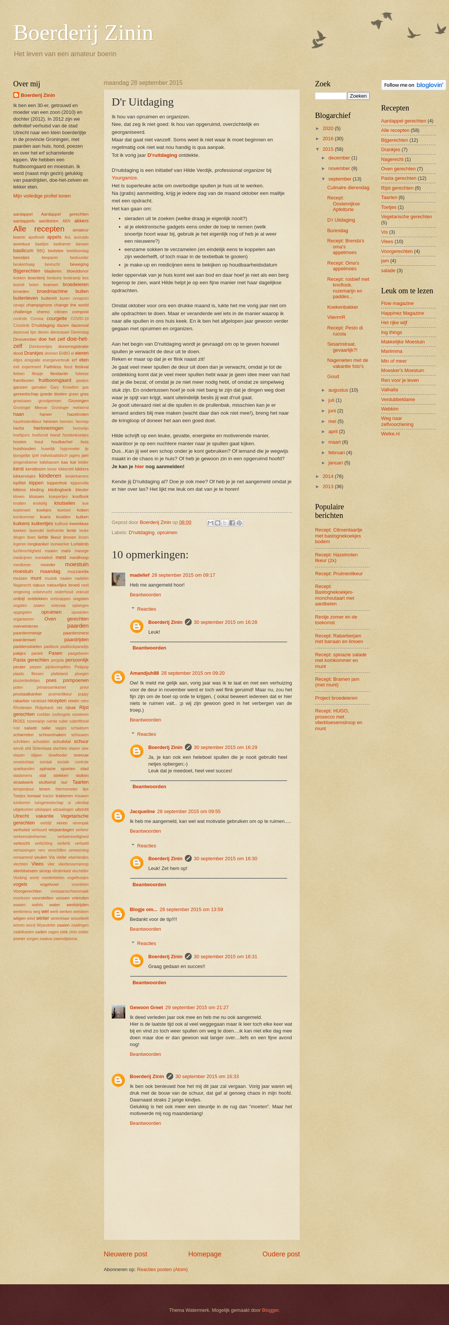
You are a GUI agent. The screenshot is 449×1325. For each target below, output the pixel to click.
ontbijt (19, 598)
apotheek (36, 237)
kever (52, 469)
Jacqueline (142, 811)
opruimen (167, 532)
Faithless (52, 367)
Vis (52, 857)
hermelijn (81, 428)
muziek (51, 578)
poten (18, 687)
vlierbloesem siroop (32, 871)
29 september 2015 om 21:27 (197, 1007)
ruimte (51, 721)
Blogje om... (143, 909)
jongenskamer (25, 462)
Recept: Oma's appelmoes (343, 265)
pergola (57, 660)
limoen (69, 537)
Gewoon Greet (146, 1007)
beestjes (21, 257)
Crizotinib (21, 325)
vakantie (45, 816)
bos (85, 278)
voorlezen (21, 898)
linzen (83, 537)
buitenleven (25, 298)
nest (85, 585)
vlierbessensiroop (73, 864)
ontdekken (38, 598)
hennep (82, 422)
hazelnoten (78, 414)
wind (31, 918)
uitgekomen (23, 809)
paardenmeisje (27, 633)
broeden (21, 291)
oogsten (81, 598)
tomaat (34, 795)
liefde (43, 537)
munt (36, 578)
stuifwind (47, 782)
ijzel (35, 455)
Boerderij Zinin (83, 32)
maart (335, 442)
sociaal (46, 762)
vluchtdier (80, 871)
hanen (46, 414)
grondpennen (50, 401)
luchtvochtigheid (27, 551)
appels (54, 237)
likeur (56, 537)
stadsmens (22, 776)
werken (66, 912)
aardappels (24, 221)
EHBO (64, 353)
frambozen (23, 380)
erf (74, 360)
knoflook (80, 496)
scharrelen (23, 734)
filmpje (37, 374)
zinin (73, 932)
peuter (19, 667)
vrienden (80, 898)
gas (85, 387)
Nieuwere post (125, 1254)
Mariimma (392, 351)
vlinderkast (61, 871)
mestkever (22, 565)
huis (85, 442)
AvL (68, 237)
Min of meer (394, 361)
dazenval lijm (24, 332)
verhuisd (21, 829)
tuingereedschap (49, 803)
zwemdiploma (65, 939)
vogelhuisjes (78, 878)
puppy (83, 694)
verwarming (79, 850)
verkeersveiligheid (73, 837)
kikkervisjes (24, 476)
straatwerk (23, 782)
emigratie (32, 360)
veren (62, 823)
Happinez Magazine (402, 313)
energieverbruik (56, 360)
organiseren (23, 619)
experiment (31, 367)
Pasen (56, 653)
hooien (19, 442)
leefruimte (55, 530)
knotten (19, 503)
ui (69, 803)
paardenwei (24, 639)
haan (18, 414)
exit (16, 367)
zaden (41, 932)
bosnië (19, 285)
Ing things (391, 332)
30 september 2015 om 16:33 (207, 1076)
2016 (329, 138)
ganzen (20, 387)
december (339, 158)
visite (61, 857)
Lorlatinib (80, 544)
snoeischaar (23, 762)
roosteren (80, 714)
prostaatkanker (27, 694)
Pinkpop (82, 667)
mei (332, 421)
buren (65, 298)
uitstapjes (43, 809)
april (333, 431)
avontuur (21, 244)
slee (85, 748)
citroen (61, 311)
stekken (60, 775)
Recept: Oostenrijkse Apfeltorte (343, 203)
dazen (63, 325)
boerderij (36, 278)
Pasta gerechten (31, 660)
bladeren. (54, 271)
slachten (60, 748)
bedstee (55, 250)
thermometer (66, 789)
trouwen (82, 796)
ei (72, 353)
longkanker (38, 544)
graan (73, 394)
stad (84, 768)
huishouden (24, 448)
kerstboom (35, 469)
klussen (36, 496)
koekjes (44, 510)
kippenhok (57, 483)
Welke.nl (390, 434)
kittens (19, 489)
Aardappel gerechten (65, 214)
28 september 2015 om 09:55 (189, 811)
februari (337, 452)
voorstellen (43, 898)
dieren (43, 332)
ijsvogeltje (21, 455)
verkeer (82, 830)
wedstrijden (77, 904)
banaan (82, 244)
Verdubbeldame (398, 399)
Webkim (389, 409)
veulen (40, 857)
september (340, 179)
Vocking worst (26, 878)
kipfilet (19, 483)
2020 (329, 128)
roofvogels (61, 714)
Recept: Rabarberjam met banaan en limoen (339, 638)
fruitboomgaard (54, 380)
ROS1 (19, 721)
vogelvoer (49, 884)
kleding (37, 489)
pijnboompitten (58, 667)
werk (54, 912)
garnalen (38, 387)
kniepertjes (58, 497)
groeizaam (22, 401)
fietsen (19, 374)
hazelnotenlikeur (27, 422)
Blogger (270, 1310)
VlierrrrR (336, 317)
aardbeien (48, 221)
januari (336, 463)
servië (18, 748)
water (54, 904)
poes (51, 680)
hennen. (67, 422)
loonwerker (60, 544)
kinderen (50, 475)
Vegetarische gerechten (406, 216)
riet (59, 708)
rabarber (21, 700)
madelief (139, 575)
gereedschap (25, 394)
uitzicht (82, 809)
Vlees (37, 864)
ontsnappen (60, 599)
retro (85, 701)
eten (84, 360)
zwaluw (46, 939)
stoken (82, 775)
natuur (39, 585)
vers (41, 850)
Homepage (204, 1254)
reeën (73, 700)
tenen (44, 789)
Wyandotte (46, 925)
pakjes (19, 653)
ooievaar (58, 606)
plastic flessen (28, 674)
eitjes (17, 360)
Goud (333, 376)
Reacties (146, 609)
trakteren (64, 795)
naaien (66, 578)
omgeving (21, 592)
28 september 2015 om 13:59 (191, 909)
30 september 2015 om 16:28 (225, 622)
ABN (66, 221)
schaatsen (80, 728)
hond (55, 435)
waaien (19, 905)
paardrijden (77, 639)
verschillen (57, 850)
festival (82, 367)
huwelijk (48, 449)
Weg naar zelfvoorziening (397, 421)
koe (85, 503)
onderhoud (64, 592)
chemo (43, 311)
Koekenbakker (342, 307)
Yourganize (124, 178)
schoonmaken (52, 734)
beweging (79, 264)
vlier (51, 864)
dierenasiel (59, 332)
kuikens (21, 523)
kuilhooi (61, 524)
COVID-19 (80, 319)
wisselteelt (80, 918)
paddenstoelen (27, 646)
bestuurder (79, 258)
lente (71, 530)
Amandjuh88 (144, 673)
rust (16, 728)
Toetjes (19, 796)
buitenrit (49, 298)
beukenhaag (24, 264)
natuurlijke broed (63, 585)
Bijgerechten (26, 271)
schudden (41, 742)
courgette (57, 318)
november (339, 168)
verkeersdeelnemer (29, 837)
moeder (48, 564)
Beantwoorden (145, 594)
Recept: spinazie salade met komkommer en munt (341, 660)
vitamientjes (78, 857)
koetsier (64, 510)
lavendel (36, 530)
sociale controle (73, 762)
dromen (51, 353)
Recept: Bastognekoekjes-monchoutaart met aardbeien (334, 595)
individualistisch (54, 455)
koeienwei (22, 510)
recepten (57, 700)
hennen (50, 421)
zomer (19, 938)
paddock (51, 647)
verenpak (81, 823)
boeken (19, 278)
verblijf (46, 823)
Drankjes (33, 353)
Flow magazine (397, 303)
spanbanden (24, 769)
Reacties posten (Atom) (162, 1269)
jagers (74, 455)
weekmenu (22, 912)
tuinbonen (21, 803)
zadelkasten (23, 932)
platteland (59, 674)
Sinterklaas (42, 748)
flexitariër (59, 373)
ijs (87, 449)
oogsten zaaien (29, 606)
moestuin (77, 564)
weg (36, 912)
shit (28, 748)
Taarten (80, 782)
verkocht (21, 843)
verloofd (82, 843)
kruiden (63, 517)
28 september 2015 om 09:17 (183, 575)
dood (18, 353)
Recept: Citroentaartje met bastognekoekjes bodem (338, 535)
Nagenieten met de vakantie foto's (347, 363)
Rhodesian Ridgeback (33, 708)
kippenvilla (80, 483)
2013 (329, 486)
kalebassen (49, 462)
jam (85, 455)
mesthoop (79, 557)
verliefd (63, 843)
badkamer (62, 244)
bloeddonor (78, 271)
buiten (82, 291)
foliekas (82, 374)
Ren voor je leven (400, 380)
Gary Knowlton (65, 387)
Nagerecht (22, 585)
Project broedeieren (336, 698)
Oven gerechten (67, 619)
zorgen (32, 939)
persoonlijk (77, 660)
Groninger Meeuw (30, 408)
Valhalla (389, 389)
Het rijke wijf (394, 322)
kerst (18, 469)
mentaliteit (43, 558)
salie (46, 728)
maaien (51, 551)
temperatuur (23, 789)
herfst (18, 428)
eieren (82, 353)
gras (84, 394)
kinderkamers (77, 476)
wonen (19, 925)
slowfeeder (57, 755)
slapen (74, 748)
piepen (36, 667)
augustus (338, 390)
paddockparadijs (74, 647)
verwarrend (23, 857)
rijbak (70, 707)
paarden (78, 625)
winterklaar (60, 918)
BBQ (41, 251)
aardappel (23, 214)
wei (45, 911)
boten (34, 285)
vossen (63, 898)
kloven (19, 497)
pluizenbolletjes (26, 681)
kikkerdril (66, 469)
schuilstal (62, 741)
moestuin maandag (36, 571)
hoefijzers (21, 435)
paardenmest (76, 633)
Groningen (78, 400)
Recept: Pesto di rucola (345, 330)
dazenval (80, 325)
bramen (50, 284)
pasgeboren (78, 653)
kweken (19, 530)
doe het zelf (51, 339)
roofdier (43, 714)
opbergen (80, 606)
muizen (20, 578)
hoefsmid (40, 435)
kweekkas (79, 523)
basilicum (23, 250)
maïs (66, 550)
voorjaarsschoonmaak (70, 891)
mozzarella (78, 571)
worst (30, 925)
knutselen (64, 503)
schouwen (80, 735)
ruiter (63, 721)
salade (30, 728)
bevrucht (52, 264)
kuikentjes (42, 523)
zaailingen (80, 925)
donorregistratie (73, 346)
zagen (53, 932)
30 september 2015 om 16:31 (225, 956)
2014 (329, 476)
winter (42, 918)
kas (64, 462)
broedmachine (52, 291)
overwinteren (25, 626)
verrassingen (24, 850)
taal (64, 782)
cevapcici (81, 298)
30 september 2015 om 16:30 (225, 858)
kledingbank (59, 489)
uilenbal (82, 803)
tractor (48, 796)
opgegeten (22, 612)
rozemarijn (36, 721)
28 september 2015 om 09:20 (192, 673)
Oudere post (281, 1254)
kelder (83, 462)
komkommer (24, 517)
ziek (64, 932)
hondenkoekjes (76, 435)
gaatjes (82, 380)
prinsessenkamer (51, 687)
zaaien (63, 925)
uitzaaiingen (63, 809)
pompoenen (76, 680)
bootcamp (71, 278)
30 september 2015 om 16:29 (225, 747)
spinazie (47, 768)
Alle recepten (39, 228)
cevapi (19, 305)
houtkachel (61, 442)
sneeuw (81, 755)
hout (39, 442)
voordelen (80, 884)
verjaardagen (61, 829)
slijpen (36, 755)
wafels (37, 905)
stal (42, 775)
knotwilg (40, 503)
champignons (39, 305)
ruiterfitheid (79, 721)
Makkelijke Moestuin (403, 342)
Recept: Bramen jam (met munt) (337, 682)
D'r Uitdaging (341, 220)
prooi (84, 687)
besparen (50, 258)
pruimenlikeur (60, 694)
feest (68, 367)
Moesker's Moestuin (402, 370)
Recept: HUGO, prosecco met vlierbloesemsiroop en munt (338, 719)
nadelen (82, 578)
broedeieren (76, 284)
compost (80, 311)
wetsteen (81, 912)
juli (331, 400)
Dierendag (80, 332)
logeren (19, 544)
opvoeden (80, 612)
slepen (19, 755)
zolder (83, 932)
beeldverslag (78, 251)
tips (86, 789)
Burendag (337, 230)
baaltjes (42, 244)
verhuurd (39, 830)
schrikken (21, 742)
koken (83, 510)
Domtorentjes (40, 347)
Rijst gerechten (397, 188)
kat (73, 462)
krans (45, 517)
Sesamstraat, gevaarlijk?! (342, 346)
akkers (81, 221)
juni (332, 411)
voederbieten (53, 878)
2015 (329, 149)
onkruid (82, 592)
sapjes (60, 728)
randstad (38, 701)
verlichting (43, 843)
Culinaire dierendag (348, 187)
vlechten (20, 864)
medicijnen (22, 558)
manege (82, 551)
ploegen (82, 674)
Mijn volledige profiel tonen (42, 196)
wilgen (19, 918)
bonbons (54, 278)
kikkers (82, 469)
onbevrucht (42, 592)
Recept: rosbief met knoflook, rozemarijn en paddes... (348, 287)
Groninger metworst (70, 408)
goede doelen (53, 394)
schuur (81, 741)
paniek (37, 653)
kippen (36, 483)
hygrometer (70, 449)
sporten (68, 768)
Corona (37, 319)
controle (20, 319)
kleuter (82, 489)
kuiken (82, 517)
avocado (81, 237)
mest (60, 557)
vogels (20, 884)
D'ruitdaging (141, 532)
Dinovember (25, 339)
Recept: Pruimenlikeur (339, 573)
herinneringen (48, 428)
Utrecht (21, 816)
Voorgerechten (27, 891)
